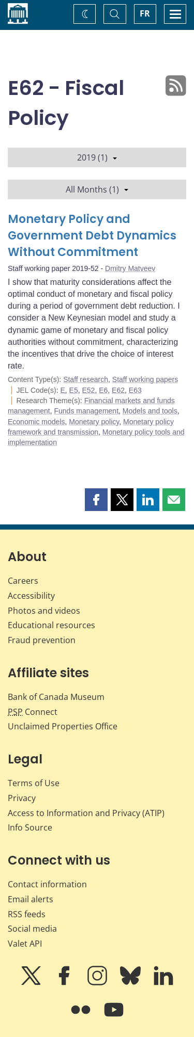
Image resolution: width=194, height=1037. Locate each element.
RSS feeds (27, 914)
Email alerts (30, 899)
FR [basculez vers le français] (145, 13)
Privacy (22, 798)
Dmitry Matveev (130, 268)
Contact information (47, 884)
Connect (32, 711)
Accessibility (31, 595)
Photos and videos (44, 610)
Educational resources (51, 625)
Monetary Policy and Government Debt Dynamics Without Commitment (92, 235)
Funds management (86, 411)
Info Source (30, 827)
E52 (88, 390)
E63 (135, 390)
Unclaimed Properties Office (62, 726)
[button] (96, 499)
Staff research (85, 379)
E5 (73, 390)
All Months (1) (97, 189)
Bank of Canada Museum (56, 697)
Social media (32, 928)
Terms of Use (33, 783)
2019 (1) (97, 157)
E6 (103, 390)
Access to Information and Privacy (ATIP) (86, 813)
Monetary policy (94, 422)
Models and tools (150, 411)
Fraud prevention (42, 640)
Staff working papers (145, 379)
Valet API (25, 943)
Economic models (36, 422)
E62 (118, 390)
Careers (23, 580)
